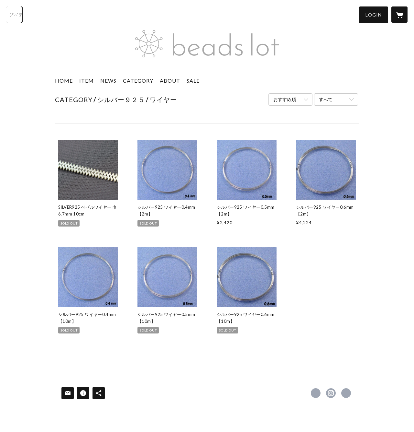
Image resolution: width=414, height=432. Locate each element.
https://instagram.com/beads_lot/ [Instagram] (331, 393)
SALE (193, 80)
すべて (325, 99)
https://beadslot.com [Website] (346, 393)
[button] (373, 14)
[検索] (14, 14)
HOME (64, 80)
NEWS (108, 80)
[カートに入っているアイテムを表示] (399, 14)
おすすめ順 (284, 99)
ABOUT (170, 80)
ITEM (86, 80)
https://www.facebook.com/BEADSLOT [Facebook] (316, 393)
